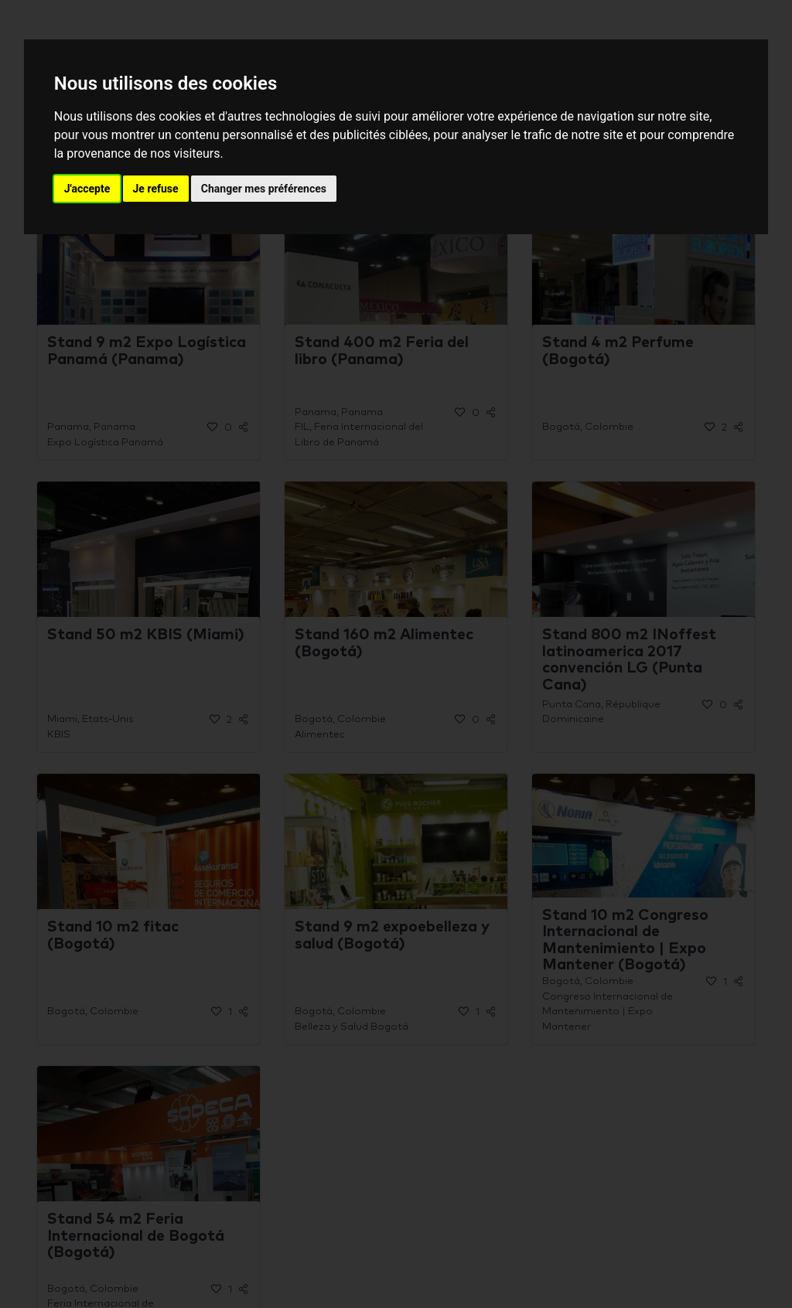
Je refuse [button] (156, 188)
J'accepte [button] (87, 188)
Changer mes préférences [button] (263, 188)
